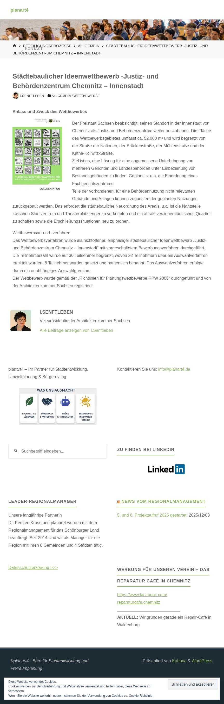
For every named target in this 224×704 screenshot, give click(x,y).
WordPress (202, 660)
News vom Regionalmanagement (163, 501)
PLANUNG (90, 29)
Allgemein (61, 96)
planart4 (19, 9)
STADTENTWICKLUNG (131, 29)
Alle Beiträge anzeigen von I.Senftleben (76, 330)
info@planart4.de (173, 369)
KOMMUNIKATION (180, 29)
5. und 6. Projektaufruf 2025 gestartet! (152, 515)
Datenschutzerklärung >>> (33, 567)
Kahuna (179, 660)
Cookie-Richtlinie (140, 696)
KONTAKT (34, 48)
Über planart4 (56, 29)
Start (29, 29)
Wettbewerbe (87, 96)
